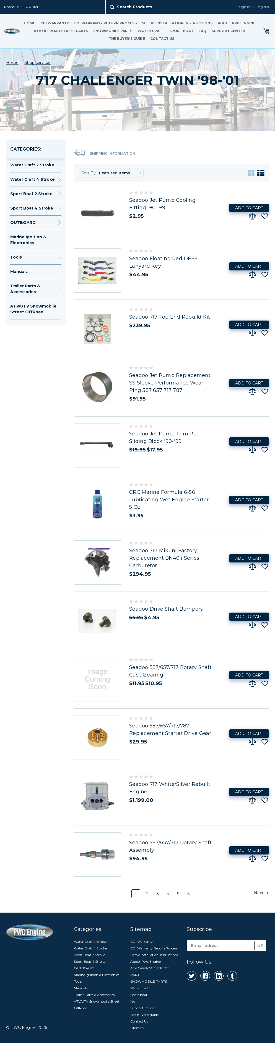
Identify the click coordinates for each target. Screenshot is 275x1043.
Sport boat (181, 31)
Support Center (228, 31)
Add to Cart (249, 207)
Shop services (38, 62)
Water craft (151, 31)
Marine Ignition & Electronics (28, 239)
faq (202, 31)
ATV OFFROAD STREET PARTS (61, 31)
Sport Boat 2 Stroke (31, 193)
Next (261, 893)
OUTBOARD (23, 222)
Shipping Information (104, 152)
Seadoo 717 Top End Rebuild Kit (169, 317)
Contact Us (162, 39)
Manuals (19, 271)
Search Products (134, 6)
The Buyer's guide (127, 39)
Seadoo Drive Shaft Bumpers (166, 609)
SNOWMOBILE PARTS (112, 31)
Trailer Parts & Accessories (25, 288)
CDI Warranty (54, 23)
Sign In (244, 7)
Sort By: (89, 173)
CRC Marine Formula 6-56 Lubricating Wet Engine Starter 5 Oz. (169, 499)
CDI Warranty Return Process (105, 23)
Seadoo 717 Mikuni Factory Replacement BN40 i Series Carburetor (164, 558)
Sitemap (137, 1028)
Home (29, 23)
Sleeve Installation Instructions (177, 23)
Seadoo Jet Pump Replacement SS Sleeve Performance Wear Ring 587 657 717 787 (170, 382)
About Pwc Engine (236, 23)
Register (262, 7)
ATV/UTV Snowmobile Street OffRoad (33, 309)
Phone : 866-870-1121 (21, 7)
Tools (16, 257)
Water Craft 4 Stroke (32, 179)
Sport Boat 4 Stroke (31, 208)
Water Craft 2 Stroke (32, 164)
